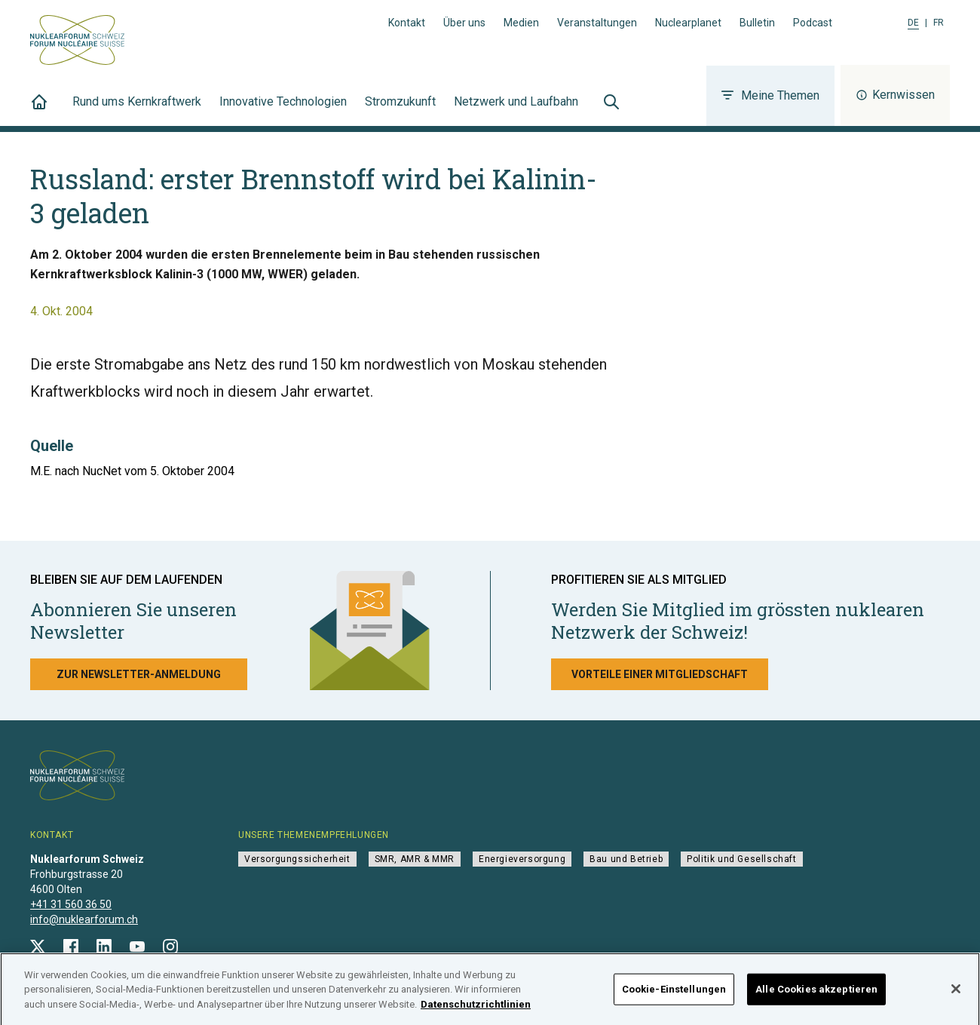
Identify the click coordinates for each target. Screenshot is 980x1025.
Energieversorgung (522, 859)
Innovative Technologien (283, 110)
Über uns (464, 23)
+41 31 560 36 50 (71, 904)
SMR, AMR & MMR (415, 859)
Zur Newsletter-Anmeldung (139, 674)
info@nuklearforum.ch (84, 919)
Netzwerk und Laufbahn (516, 110)
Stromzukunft (400, 110)
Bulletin (757, 23)
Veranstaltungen (597, 23)
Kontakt (406, 23)
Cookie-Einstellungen (674, 993)
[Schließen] (955, 994)
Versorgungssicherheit (297, 859)
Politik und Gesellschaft (741, 859)
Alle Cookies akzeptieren (816, 993)
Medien (521, 23)
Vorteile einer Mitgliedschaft (659, 674)
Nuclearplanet (688, 23)
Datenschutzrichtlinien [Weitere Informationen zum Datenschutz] (476, 1008)
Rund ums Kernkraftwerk (136, 110)
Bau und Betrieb (626, 859)
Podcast (812, 23)
